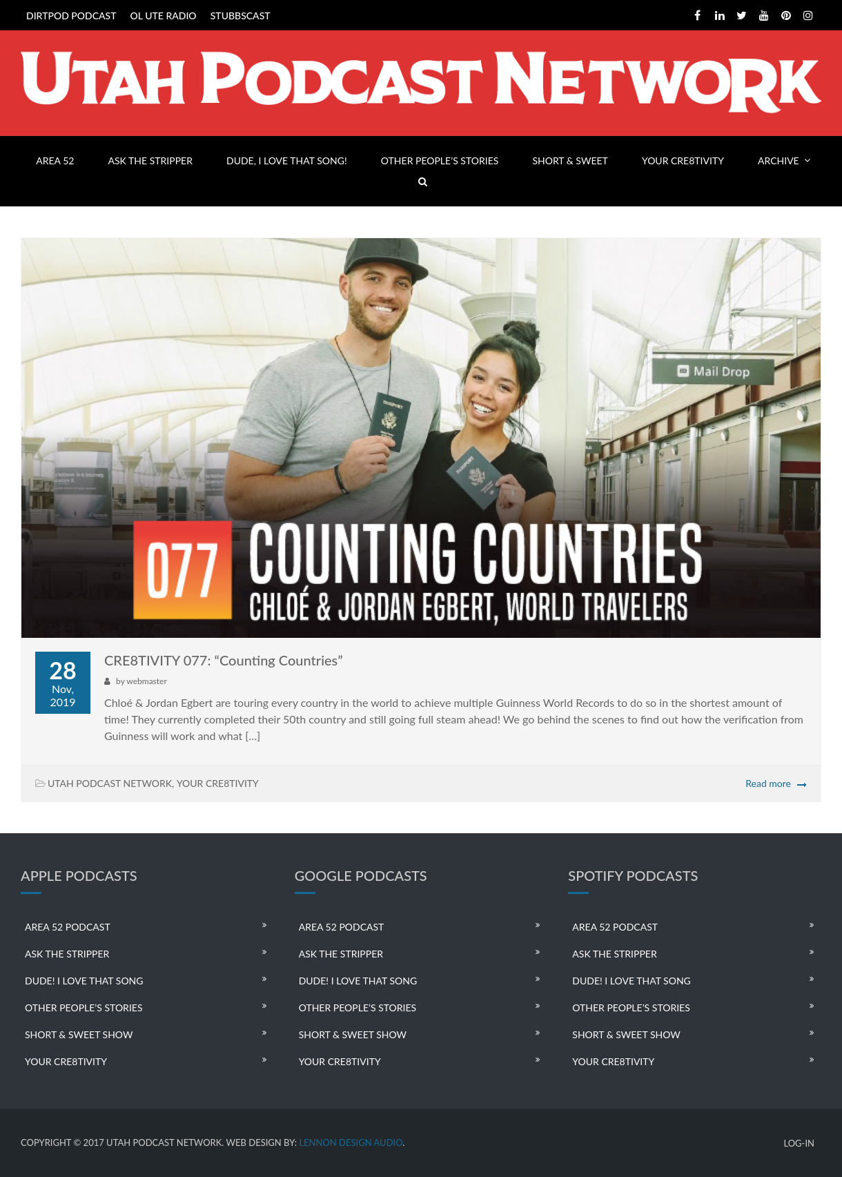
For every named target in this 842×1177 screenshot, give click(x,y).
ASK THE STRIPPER (150, 160)
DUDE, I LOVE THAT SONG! (286, 160)
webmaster (146, 681)
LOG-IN (798, 1143)
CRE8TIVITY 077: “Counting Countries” (223, 660)
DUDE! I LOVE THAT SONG (84, 980)
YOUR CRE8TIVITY (683, 160)
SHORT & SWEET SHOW (79, 1034)
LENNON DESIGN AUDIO (350, 1142)
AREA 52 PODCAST (67, 927)
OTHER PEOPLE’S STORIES (439, 160)
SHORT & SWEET (569, 160)
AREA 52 (55, 160)
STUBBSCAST (240, 15)
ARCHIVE (778, 160)
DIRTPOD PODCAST (71, 15)
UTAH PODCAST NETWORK (110, 783)
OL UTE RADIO (163, 15)
